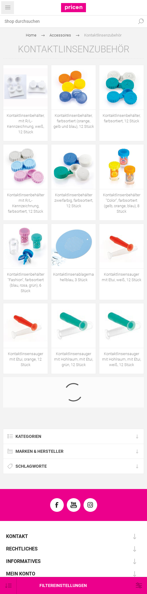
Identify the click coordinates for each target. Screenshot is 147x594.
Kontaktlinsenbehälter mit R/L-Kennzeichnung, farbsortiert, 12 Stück (25, 203)
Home (31, 35)
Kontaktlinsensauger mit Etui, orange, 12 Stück (25, 359)
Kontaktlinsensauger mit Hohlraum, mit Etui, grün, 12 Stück (73, 359)
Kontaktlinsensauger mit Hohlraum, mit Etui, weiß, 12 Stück (121, 359)
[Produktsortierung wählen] (8, 585)
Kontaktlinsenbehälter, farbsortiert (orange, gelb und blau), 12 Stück (73, 121)
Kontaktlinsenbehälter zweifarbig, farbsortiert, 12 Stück (73, 200)
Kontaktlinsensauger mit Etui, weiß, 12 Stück (121, 277)
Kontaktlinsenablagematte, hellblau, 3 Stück (73, 277)
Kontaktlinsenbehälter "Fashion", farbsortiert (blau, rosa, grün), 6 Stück (25, 282)
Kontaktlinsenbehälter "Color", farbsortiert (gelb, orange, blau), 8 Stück (121, 203)
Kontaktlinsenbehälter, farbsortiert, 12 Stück (121, 118)
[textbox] (67, 21)
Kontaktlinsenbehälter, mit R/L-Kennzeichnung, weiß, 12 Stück (25, 123)
